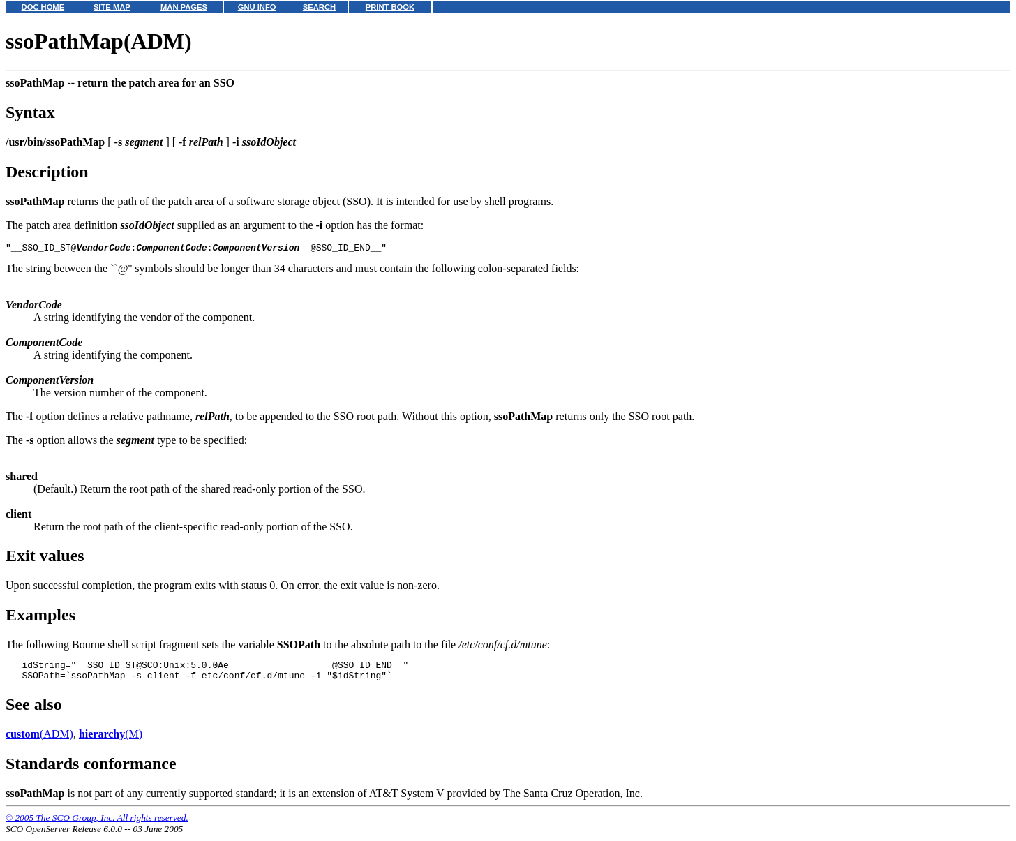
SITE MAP (112, 7)
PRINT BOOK (390, 7)
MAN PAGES (183, 7)
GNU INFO (257, 7)
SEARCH (319, 7)
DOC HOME (43, 7)
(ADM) (39, 740)
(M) (110, 740)
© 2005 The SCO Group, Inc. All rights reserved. (97, 824)
